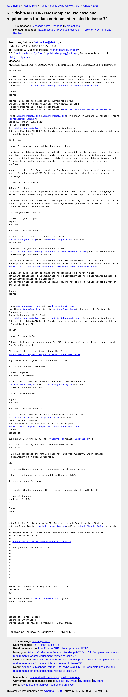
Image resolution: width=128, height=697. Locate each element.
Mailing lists (30, 5)
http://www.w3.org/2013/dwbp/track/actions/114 (41, 541)
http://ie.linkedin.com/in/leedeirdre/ (86, 110)
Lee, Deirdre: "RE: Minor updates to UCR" (63, 648)
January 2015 (90, 5)
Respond (57, 26)
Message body (41, 26)
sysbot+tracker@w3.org (52, 526)
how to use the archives (35, 684)
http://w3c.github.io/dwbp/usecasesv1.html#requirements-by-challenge (52, 266)
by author (98, 680)
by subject (85, 680)
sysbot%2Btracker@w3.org (91, 526)
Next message (46, 29)
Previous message (68, 29)
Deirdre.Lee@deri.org (47, 42)
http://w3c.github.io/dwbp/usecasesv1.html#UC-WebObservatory (48, 251)
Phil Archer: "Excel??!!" (46, 644)
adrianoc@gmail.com (28, 116)
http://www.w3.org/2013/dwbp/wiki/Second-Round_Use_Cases (44, 354)
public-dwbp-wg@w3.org (64, 5)
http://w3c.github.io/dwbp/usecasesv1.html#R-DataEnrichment (60, 85)
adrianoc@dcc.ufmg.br (64, 49)
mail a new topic (70, 677)
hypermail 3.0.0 (53, 691)
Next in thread (103, 29)
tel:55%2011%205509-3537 (44, 598)
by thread (72, 680)
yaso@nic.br (57, 439)
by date (60, 680)
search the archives (62, 684)
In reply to (87, 29)
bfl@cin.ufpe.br (19, 57)
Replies (17, 33)
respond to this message (44, 677)
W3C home (13, 5)
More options (72, 26)
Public (43, 5)
